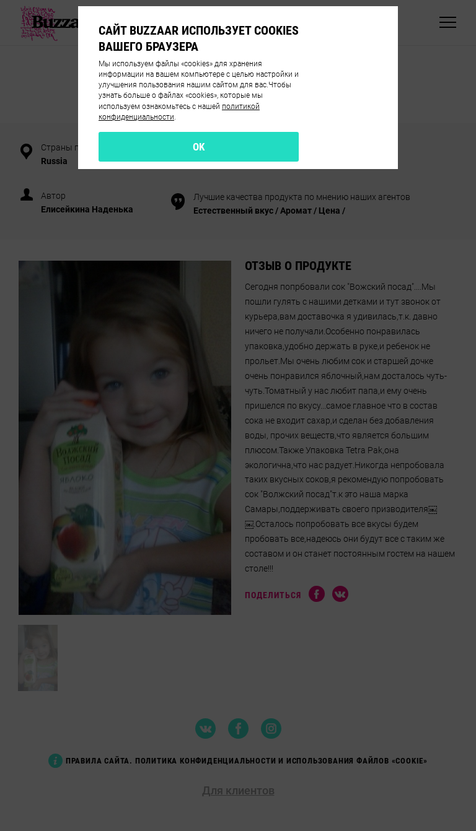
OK (199, 147)
